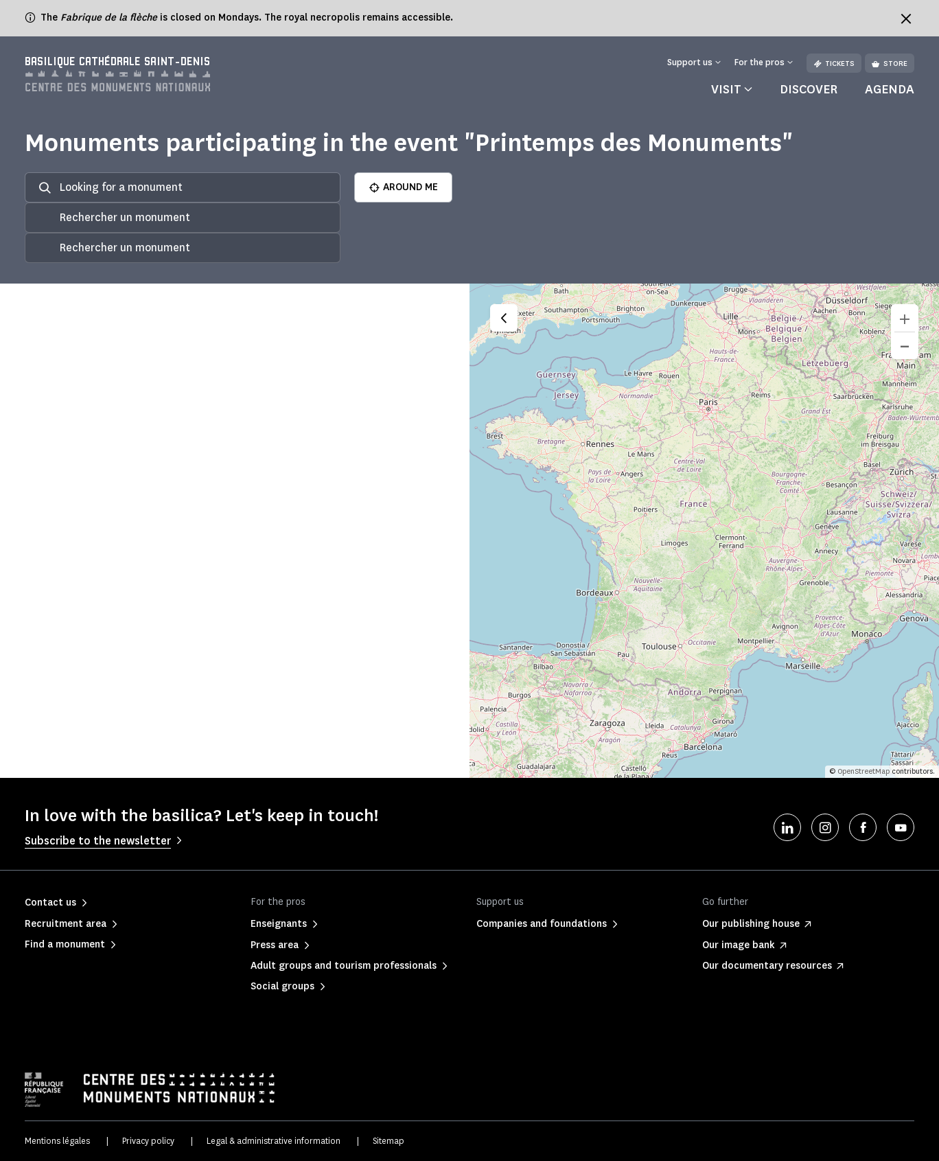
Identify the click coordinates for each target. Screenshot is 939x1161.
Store (889, 63)
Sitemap (388, 1141)
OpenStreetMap (863, 771)
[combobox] (182, 218)
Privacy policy (148, 1141)
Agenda (889, 89)
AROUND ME (403, 187)
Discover (808, 89)
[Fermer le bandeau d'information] (906, 18)
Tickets (834, 63)
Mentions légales (57, 1141)
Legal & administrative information (273, 1141)
